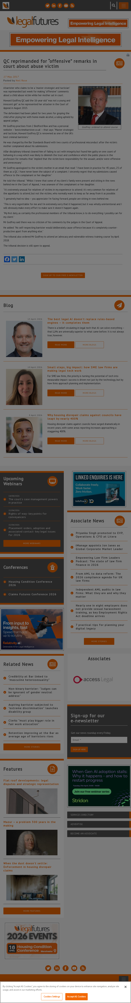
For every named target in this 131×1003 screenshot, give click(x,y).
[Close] (125, 987)
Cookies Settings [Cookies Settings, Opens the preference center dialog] (52, 996)
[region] (65, 992)
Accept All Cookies (76, 996)
